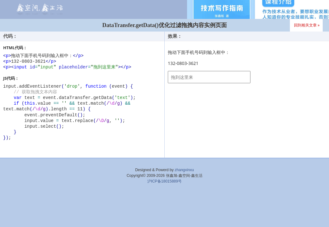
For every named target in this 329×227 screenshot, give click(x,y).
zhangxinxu (184, 170)
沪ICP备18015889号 (164, 181)
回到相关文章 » (307, 25)
